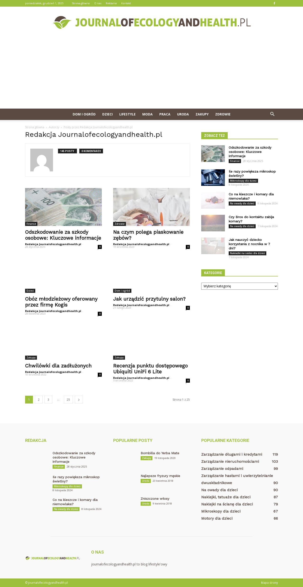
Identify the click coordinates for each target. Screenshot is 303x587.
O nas (97, 3)
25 (68, 400)
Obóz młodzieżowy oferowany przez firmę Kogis (61, 302)
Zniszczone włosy (155, 498)
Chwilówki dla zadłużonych (58, 366)
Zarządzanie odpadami (222, 468)
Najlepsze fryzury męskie (160, 476)
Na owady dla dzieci (242, 203)
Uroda (183, 114)
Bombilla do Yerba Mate (160, 453)
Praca (164, 114)
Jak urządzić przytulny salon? (149, 299)
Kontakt (126, 3)
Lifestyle (127, 114)
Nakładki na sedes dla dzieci (247, 253)
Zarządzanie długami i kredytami (231, 454)
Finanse (31, 223)
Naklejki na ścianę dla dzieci (227, 504)
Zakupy (202, 114)
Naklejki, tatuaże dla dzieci (225, 497)
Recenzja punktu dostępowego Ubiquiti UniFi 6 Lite (150, 369)
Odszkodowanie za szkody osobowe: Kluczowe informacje (63, 235)
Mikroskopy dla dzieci (243, 180)
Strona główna (81, 3)
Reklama (111, 3)
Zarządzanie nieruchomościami (230, 461)
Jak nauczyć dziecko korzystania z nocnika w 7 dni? (249, 244)
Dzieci (107, 114)
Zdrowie (223, 114)
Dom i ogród (84, 114)
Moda (147, 114)
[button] (272, 114)
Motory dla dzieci (216, 518)
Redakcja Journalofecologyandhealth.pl (53, 244)
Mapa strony (269, 583)
